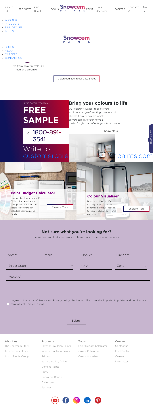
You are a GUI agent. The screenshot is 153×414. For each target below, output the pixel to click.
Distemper (48, 382)
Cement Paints (50, 366)
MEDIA (89, 9)
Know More (111, 131)
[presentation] (28, 288)
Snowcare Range (52, 377)
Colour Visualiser (88, 356)
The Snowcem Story (17, 346)
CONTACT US (13, 58)
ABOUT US (11, 20)
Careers (119, 356)
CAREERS (120, 9)
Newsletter (121, 361)
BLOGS (9, 47)
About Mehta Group (17, 356)
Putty (45, 372)
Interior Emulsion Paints (56, 351)
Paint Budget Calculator (92, 346)
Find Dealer (122, 351)
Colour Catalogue (88, 351)
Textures (47, 387)
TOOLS (55, 9)
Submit (76, 320)
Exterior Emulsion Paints (56, 346)
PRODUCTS (25, 9)
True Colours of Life (16, 351)
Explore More (60, 207)
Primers (46, 356)
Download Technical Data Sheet (76, 78)
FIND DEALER (14, 27)
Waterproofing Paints (54, 361)
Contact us (121, 346)
